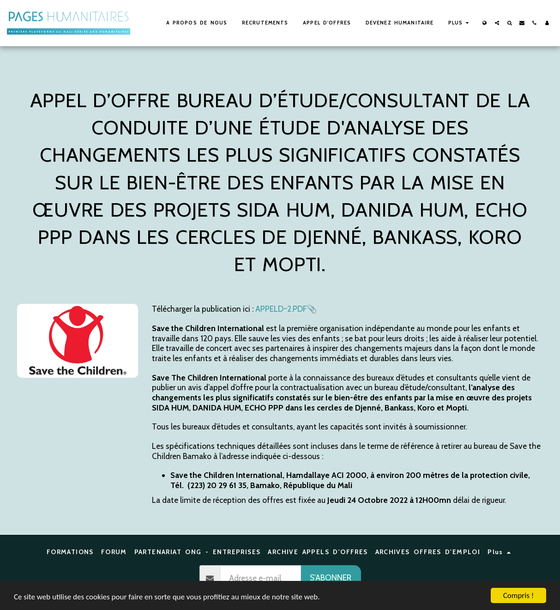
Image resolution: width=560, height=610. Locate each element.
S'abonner (330, 577)
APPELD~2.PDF (281, 309)
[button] (497, 22)
